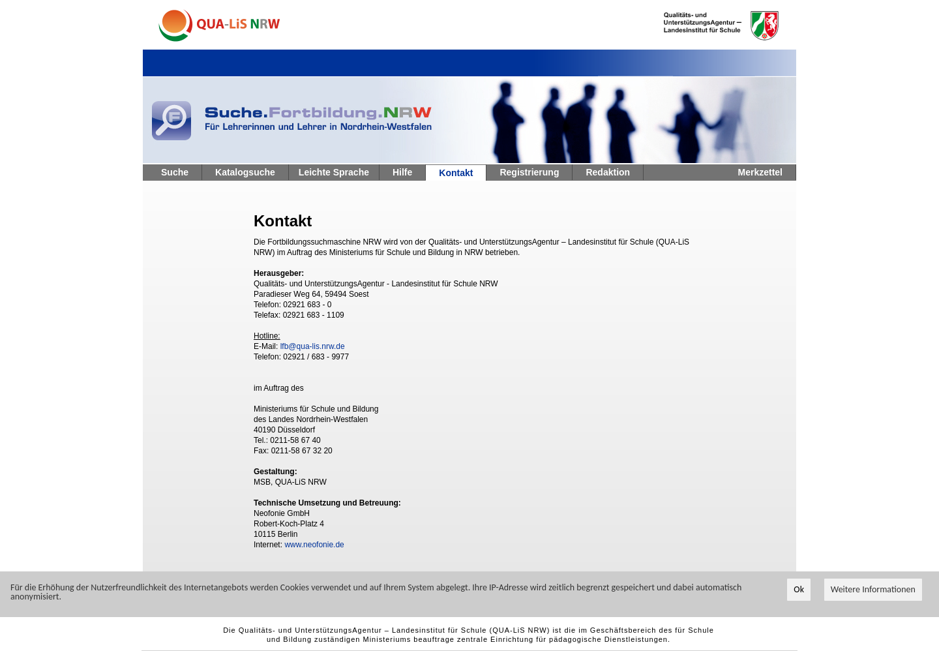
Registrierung (529, 172)
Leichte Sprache (334, 172)
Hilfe (402, 172)
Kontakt (456, 173)
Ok (799, 590)
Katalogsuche (245, 172)
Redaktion (608, 172)
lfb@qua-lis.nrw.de (312, 346)
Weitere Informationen (873, 590)
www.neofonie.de (314, 544)
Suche (174, 172)
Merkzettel (760, 172)
